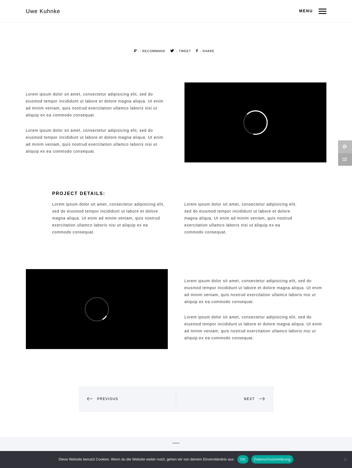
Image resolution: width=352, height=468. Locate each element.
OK (242, 459)
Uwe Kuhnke (43, 11)
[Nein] (345, 459)
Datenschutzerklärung (272, 459)
